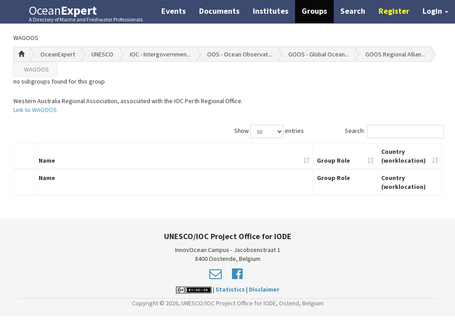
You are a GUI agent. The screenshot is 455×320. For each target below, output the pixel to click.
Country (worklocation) (403, 156)
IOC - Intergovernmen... (160, 54)
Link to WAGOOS (35, 110)
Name (47, 160)
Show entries (269, 131)
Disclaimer (264, 289)
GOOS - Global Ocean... (318, 54)
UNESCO (102, 54)
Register (394, 11)
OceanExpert (57, 54)
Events (173, 11)
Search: (393, 131)
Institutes (270, 11)
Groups (314, 11)
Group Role (333, 160)
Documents (219, 11)
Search (352, 11)
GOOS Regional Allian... (395, 54)
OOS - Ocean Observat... (239, 54)
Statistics (230, 289)
